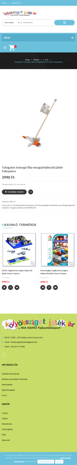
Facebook (4, 354)
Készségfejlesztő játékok (48, 205)
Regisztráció (16, 3)
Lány (60, 205)
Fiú (36, 205)
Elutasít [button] (59, 462)
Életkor (36, 60)
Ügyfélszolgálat (8, 390)
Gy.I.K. (4, 395)
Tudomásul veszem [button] (46, 462)
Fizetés (5, 413)
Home (27, 60)
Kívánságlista (7, 429)
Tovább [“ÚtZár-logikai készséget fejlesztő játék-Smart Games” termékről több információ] (4, 287)
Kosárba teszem (15, 192)
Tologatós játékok (16, 208)
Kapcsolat (6, 440)
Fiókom (4, 3)
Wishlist (5, 47)
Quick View (17, 287)
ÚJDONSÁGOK (30, 208)
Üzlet (4, 434)
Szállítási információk (10, 374)
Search (70, 22)
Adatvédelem (7, 384)
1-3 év (45, 60)
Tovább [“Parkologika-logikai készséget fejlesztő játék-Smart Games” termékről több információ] (42, 287)
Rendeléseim (7, 424)
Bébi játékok (21, 205)
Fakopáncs (31, 205)
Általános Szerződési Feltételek (14, 379)
